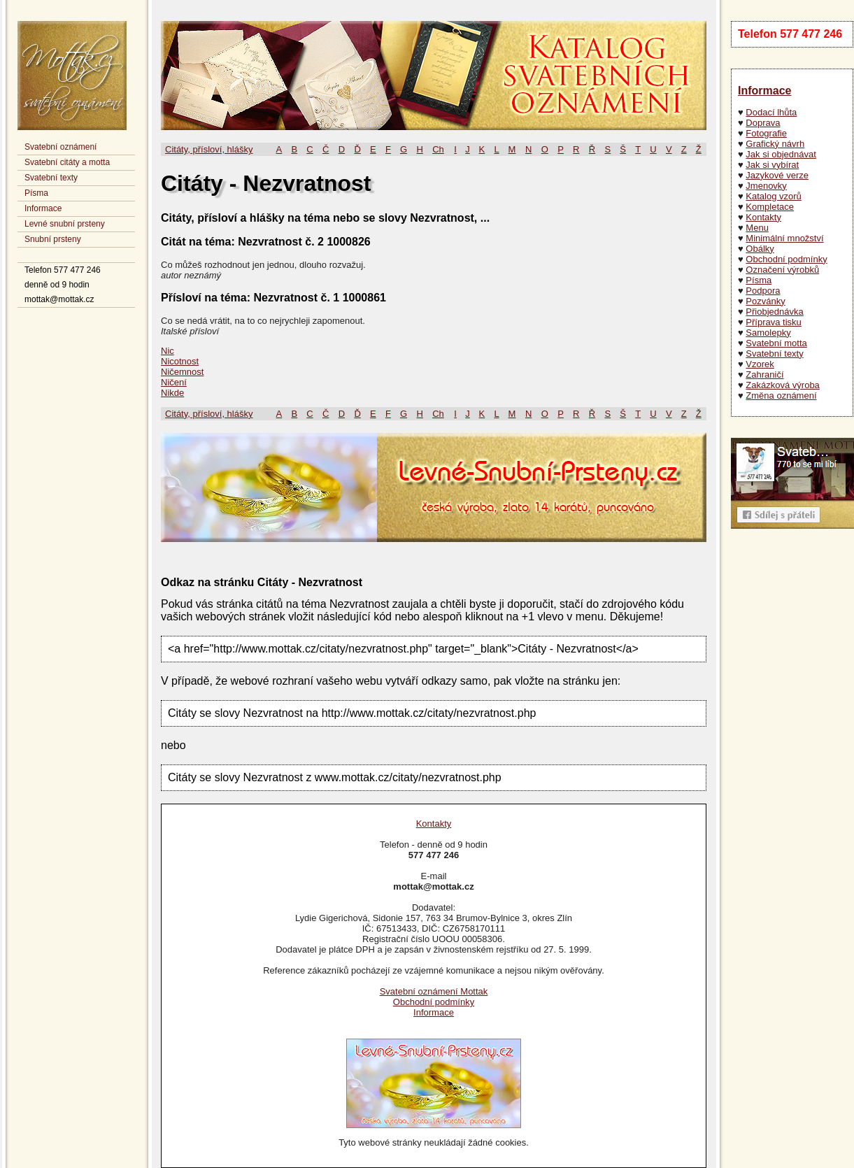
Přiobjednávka (774, 311)
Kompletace (770, 206)
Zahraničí (764, 374)
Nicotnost (180, 361)
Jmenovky (766, 185)
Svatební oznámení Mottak (434, 991)
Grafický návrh (775, 143)
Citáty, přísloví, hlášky (208, 149)
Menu (757, 227)
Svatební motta (776, 343)
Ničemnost (182, 371)
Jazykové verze (777, 175)
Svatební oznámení (60, 147)
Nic (167, 351)
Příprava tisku (773, 322)
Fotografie (766, 133)
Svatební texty (51, 178)
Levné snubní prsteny (64, 224)
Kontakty (763, 217)
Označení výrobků (782, 269)
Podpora (763, 290)
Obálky (760, 248)
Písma (36, 193)
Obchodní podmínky (786, 259)
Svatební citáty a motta (67, 162)
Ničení (174, 382)
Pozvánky (765, 301)
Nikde (172, 392)
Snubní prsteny (52, 239)
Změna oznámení (781, 395)
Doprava (763, 122)
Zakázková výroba (783, 385)
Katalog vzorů (774, 196)
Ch (438, 149)
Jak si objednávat (781, 154)
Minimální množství (784, 238)
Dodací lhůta (771, 112)
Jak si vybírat (772, 164)
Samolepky (768, 332)
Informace (43, 208)
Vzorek (760, 364)
